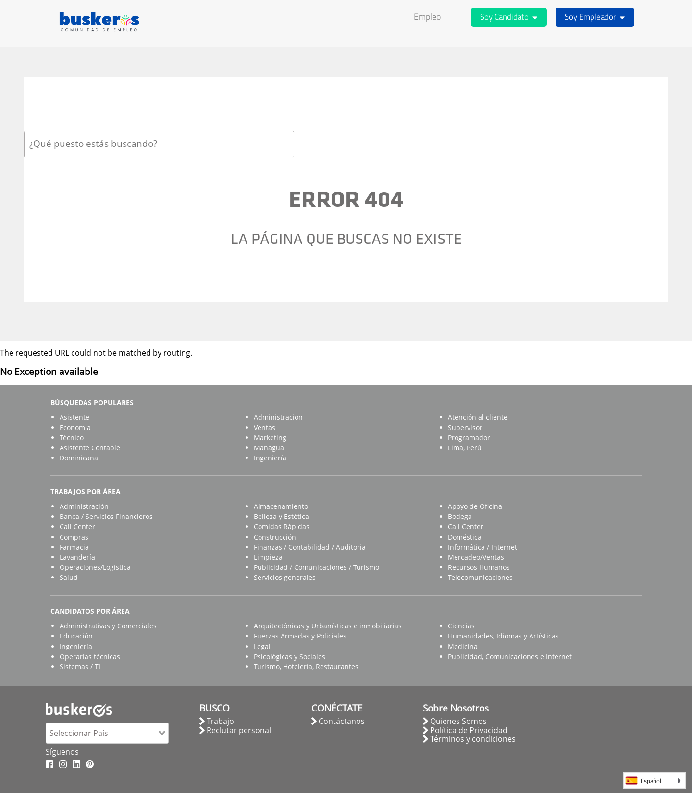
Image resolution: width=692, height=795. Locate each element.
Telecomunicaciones (480, 577)
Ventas (264, 427)
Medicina (463, 646)
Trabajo (220, 721)
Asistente (74, 417)
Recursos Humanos (479, 567)
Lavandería (77, 557)
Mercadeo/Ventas (476, 557)
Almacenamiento (281, 506)
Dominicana (79, 457)
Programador (469, 437)
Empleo (427, 16)
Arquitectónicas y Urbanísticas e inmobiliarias (328, 625)
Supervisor (465, 427)
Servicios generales (285, 577)
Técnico (72, 437)
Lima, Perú (465, 447)
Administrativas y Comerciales (108, 625)
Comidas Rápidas (281, 526)
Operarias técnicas (90, 656)
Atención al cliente (477, 417)
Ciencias (461, 625)
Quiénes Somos (458, 721)
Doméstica (465, 537)
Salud (69, 577)
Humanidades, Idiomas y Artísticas (503, 635)
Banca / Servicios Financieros (106, 516)
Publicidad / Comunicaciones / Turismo (316, 567)
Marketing (270, 437)
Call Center (77, 526)
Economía (75, 427)
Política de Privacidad (468, 730)
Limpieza (268, 557)
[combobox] (159, 143)
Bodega (460, 516)
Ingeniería (270, 457)
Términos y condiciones (473, 739)
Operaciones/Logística (95, 567)
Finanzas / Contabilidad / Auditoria (310, 547)
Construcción (275, 537)
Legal (262, 646)
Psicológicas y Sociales (289, 656)
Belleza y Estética (281, 516)
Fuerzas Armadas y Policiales (300, 635)
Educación (76, 635)
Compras (74, 537)
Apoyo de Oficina (475, 506)
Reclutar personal (239, 730)
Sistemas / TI (80, 666)
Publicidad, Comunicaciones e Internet (510, 656)
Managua (269, 447)
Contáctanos (342, 721)
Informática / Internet (482, 547)
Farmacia (74, 547)
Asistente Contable (90, 447)
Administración (278, 417)
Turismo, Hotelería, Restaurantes (306, 666)
